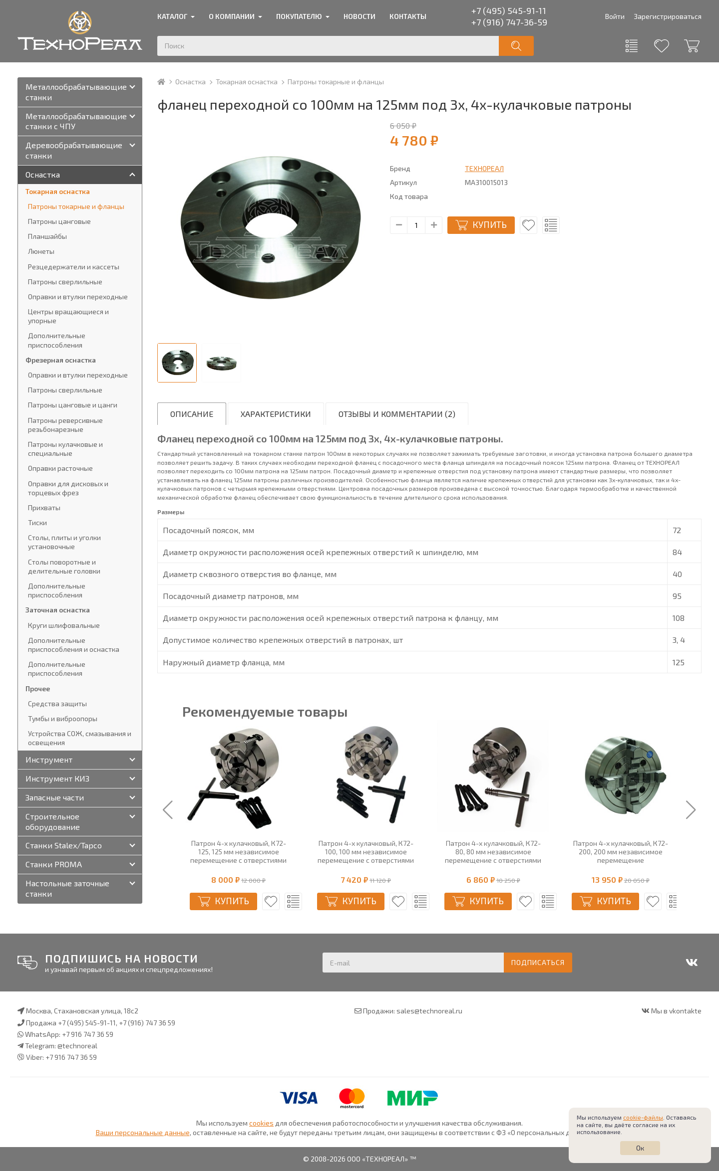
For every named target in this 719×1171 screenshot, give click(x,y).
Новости (359, 16)
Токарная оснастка (247, 81)
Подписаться (538, 962)
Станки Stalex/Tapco (63, 845)
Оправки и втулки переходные (78, 296)
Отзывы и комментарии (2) (397, 413)
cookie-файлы (643, 1117)
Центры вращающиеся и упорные (68, 316)
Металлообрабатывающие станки (76, 92)
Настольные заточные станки (67, 888)
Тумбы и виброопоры (62, 718)
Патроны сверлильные (65, 281)
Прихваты (44, 507)
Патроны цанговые (59, 221)
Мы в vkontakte (676, 1010)
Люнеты (41, 251)
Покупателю (299, 16)
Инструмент (48, 759)
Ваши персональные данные (143, 1132)
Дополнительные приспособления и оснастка (73, 644)
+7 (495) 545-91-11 (508, 10)
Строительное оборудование (52, 821)
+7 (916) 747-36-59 (509, 21)
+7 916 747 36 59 (87, 1034)
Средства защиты (57, 703)
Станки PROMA (53, 864)
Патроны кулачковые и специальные (65, 448)
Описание (191, 413)
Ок (640, 1148)
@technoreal (77, 1045)
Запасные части (54, 797)
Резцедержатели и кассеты (73, 266)
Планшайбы (47, 236)
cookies (261, 1123)
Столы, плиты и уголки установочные (64, 542)
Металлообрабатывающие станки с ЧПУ (76, 121)
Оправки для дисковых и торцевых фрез (68, 488)
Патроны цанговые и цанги (72, 404)
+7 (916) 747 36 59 (147, 1022)
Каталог (172, 16)
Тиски (37, 522)
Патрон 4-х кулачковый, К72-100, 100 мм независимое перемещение (233, 851)
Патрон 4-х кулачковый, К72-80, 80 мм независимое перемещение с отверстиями (615, 851)
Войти (615, 16)
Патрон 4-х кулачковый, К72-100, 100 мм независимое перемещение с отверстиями (488, 851)
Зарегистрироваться (668, 16)
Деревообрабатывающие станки (73, 150)
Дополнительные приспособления (56, 340)
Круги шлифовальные (64, 625)
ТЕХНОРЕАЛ (484, 168)
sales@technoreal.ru (429, 1010)
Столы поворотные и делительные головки (64, 566)
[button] (167, 810)
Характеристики (276, 413)
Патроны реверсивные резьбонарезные (65, 424)
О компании (232, 16)
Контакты (407, 16)
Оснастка (190, 81)
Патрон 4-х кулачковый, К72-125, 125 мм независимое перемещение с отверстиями (361, 851)
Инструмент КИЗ (57, 778)
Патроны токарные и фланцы (336, 81)
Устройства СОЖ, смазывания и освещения (79, 738)
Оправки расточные (60, 468)
